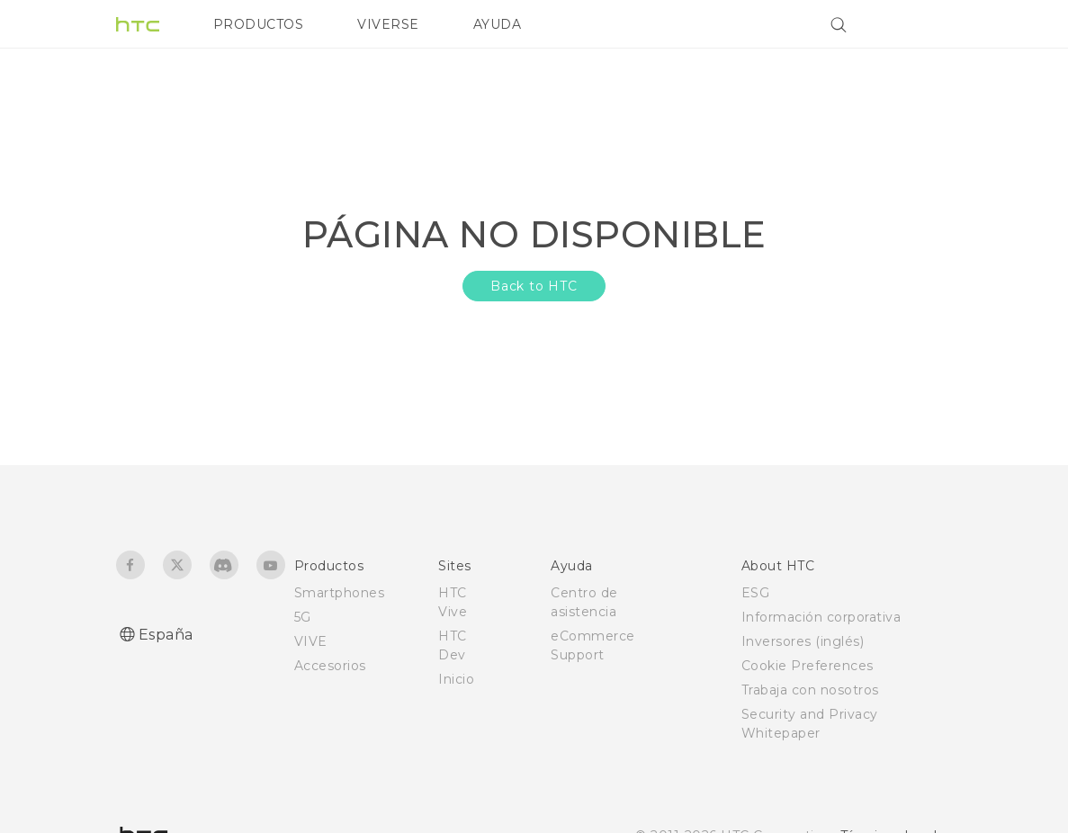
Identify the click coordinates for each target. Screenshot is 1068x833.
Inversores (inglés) (803, 641)
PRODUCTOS (258, 24)
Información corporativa (821, 617)
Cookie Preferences (807, 666)
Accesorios (330, 666)
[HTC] (137, 24)
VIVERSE (388, 24)
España (166, 634)
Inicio (456, 679)
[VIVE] (928, 24)
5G (302, 617)
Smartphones (339, 593)
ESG (755, 593)
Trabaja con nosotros (810, 690)
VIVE (311, 641)
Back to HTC (534, 286)
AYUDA (497, 24)
